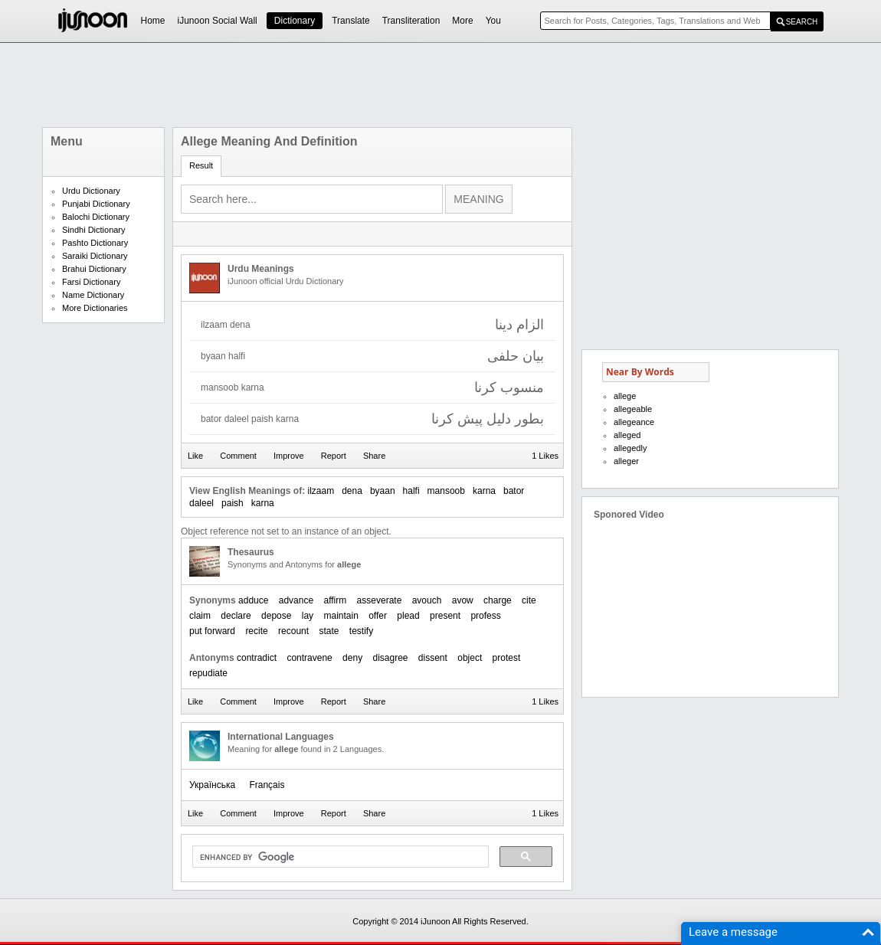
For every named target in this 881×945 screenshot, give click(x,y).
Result (201, 165)
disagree (390, 657)
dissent (432, 657)
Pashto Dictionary (95, 242)
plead (408, 615)
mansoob (446, 491)
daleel (201, 503)
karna (484, 491)
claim (200, 615)
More (462, 20)
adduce (253, 600)
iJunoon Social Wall (217, 20)
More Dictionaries (95, 307)
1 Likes (545, 455)
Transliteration (411, 20)
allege (625, 396)
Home (153, 20)
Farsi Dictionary (91, 281)
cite (529, 600)
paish (232, 503)
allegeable (633, 409)
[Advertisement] (440, 85)
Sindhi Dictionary (94, 229)
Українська (212, 785)
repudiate (208, 673)
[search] (339, 857)
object (469, 657)
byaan (382, 491)
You (493, 20)
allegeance (634, 422)
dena (352, 491)
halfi (411, 491)
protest (507, 657)
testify (361, 631)
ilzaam (320, 491)
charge (497, 600)
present (445, 615)
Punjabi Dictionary (96, 203)
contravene (309, 657)
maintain (340, 615)
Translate (351, 20)
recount (293, 631)
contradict (257, 657)
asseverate (379, 600)
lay (307, 615)
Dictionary (294, 20)
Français (266, 785)
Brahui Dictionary (94, 268)
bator (513, 491)
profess (485, 615)
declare (236, 615)
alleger (626, 461)
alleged (627, 435)
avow (462, 600)
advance (296, 600)
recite (256, 631)
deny (352, 657)
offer (377, 615)
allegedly (630, 448)
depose (276, 615)
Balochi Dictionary (95, 216)
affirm (334, 600)
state (329, 631)
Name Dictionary (93, 294)
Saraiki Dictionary (95, 255)
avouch (427, 600)
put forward (212, 631)
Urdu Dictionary (91, 190)
